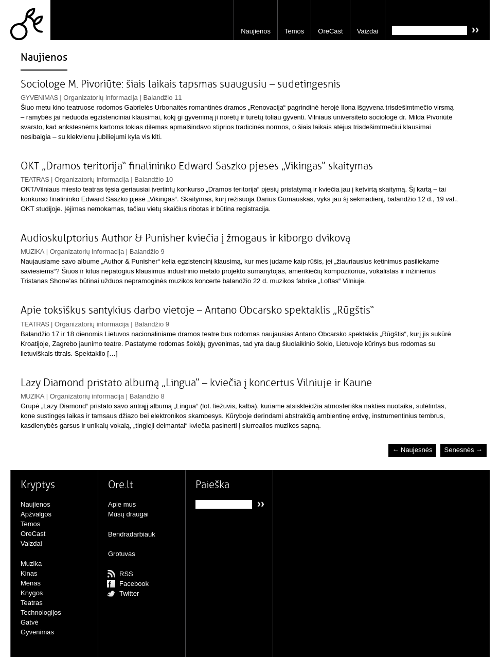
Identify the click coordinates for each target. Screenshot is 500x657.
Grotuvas (121, 554)
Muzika (32, 251)
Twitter (129, 593)
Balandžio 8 (147, 396)
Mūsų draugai (128, 514)
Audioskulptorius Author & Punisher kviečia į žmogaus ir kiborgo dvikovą (185, 238)
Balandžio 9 (147, 251)
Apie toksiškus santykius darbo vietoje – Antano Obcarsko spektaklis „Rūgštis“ (197, 310)
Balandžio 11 (162, 97)
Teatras (35, 179)
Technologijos (41, 612)
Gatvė (30, 622)
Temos (294, 31)
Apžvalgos (36, 514)
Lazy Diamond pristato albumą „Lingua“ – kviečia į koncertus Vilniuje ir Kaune (196, 383)
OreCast (330, 31)
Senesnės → (463, 450)
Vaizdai (368, 31)
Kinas (29, 573)
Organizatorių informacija (100, 97)
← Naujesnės (412, 450)
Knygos (32, 593)
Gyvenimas (39, 97)
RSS (126, 574)
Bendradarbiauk (131, 534)
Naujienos (256, 31)
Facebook (134, 583)
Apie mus (122, 504)
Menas (31, 583)
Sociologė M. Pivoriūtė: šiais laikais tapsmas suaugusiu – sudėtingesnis (181, 84)
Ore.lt (30, 20)
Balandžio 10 (153, 179)
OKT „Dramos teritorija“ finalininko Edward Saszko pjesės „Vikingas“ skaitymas (197, 166)
